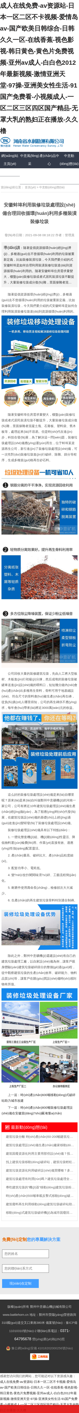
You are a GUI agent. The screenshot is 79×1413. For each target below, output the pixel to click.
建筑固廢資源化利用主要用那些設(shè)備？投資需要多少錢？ (40, 1153)
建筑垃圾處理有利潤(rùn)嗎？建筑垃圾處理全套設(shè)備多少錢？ (40, 1179)
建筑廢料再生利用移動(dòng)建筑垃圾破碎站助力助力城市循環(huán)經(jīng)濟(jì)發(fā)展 (40, 1204)
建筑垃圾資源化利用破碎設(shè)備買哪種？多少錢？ (40, 1170)
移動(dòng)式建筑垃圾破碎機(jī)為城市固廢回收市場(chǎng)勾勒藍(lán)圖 (40, 1212)
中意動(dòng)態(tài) (52, 187)
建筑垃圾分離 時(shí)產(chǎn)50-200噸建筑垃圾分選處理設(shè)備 (40, 1136)
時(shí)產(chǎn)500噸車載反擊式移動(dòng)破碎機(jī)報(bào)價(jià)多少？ (40, 1195)
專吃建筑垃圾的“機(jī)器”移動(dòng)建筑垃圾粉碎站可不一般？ (40, 1187)
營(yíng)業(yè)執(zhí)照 (48, 1339)
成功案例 (10, 172)
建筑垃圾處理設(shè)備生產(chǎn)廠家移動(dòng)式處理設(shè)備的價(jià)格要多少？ (40, 1145)
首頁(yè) (30, 187)
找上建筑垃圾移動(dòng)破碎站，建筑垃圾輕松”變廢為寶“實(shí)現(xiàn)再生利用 (40, 1162)
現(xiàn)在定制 (20, 1283)
